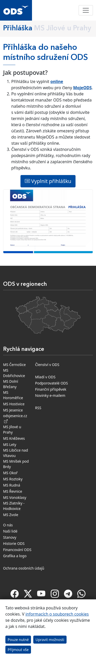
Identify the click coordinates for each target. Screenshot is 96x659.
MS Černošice (14, 364)
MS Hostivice (14, 403)
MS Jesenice (13, 410)
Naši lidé (10, 531)
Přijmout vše (18, 649)
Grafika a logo (15, 555)
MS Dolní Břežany (10, 384)
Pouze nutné (18, 639)
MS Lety (9, 444)
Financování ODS (17, 549)
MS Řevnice (12, 491)
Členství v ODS (47, 364)
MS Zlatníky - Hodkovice (14, 506)
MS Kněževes (14, 438)
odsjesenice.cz (15, 418)
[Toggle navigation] (86, 10)
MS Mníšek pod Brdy (16, 464)
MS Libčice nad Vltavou (15, 453)
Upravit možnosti (50, 639)
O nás (8, 525)
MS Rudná (11, 485)
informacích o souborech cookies (57, 614)
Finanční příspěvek (50, 389)
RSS (38, 407)
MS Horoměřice (13, 395)
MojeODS (82, 87)
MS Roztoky (13, 479)
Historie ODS (14, 543)
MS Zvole (10, 514)
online (56, 81)
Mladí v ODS (45, 376)
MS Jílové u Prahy (12, 429)
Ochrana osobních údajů (23, 568)
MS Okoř (10, 472)
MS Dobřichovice (14, 373)
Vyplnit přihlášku (48, 181)
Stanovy (9, 537)
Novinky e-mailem (50, 395)
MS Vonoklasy (14, 497)
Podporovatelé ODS (51, 383)
